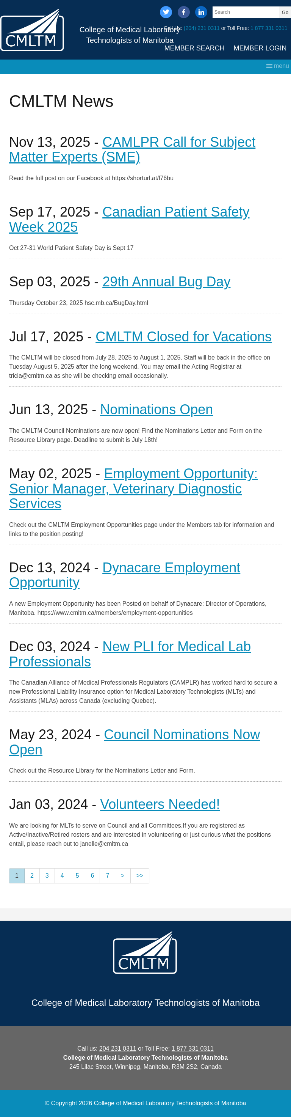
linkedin (201, 13)
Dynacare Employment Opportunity (124, 575)
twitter (166, 13)
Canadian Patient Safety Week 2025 (129, 219)
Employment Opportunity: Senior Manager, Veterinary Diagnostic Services (133, 488)
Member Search (194, 48)
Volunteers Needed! (160, 804)
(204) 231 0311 (202, 28)
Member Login (260, 48)
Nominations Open (156, 409)
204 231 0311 (117, 1048)
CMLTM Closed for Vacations (183, 336)
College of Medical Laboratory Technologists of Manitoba (130, 34)
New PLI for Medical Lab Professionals (130, 654)
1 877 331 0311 (268, 28)
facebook (184, 13)
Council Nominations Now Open (134, 742)
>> (140, 875)
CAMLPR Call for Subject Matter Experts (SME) (132, 149)
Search (222, 12)
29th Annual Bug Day (166, 281)
